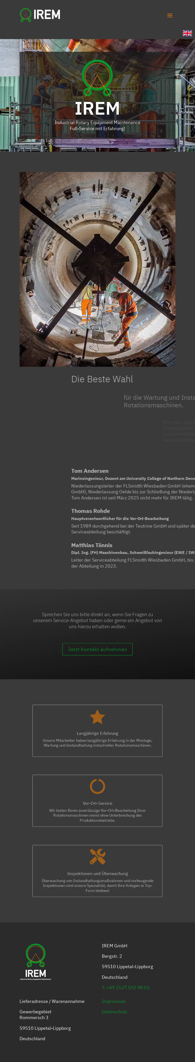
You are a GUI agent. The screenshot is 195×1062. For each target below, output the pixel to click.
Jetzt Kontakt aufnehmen (97, 657)
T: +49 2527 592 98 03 (126, 987)
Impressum (114, 1001)
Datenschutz (114, 1012)
